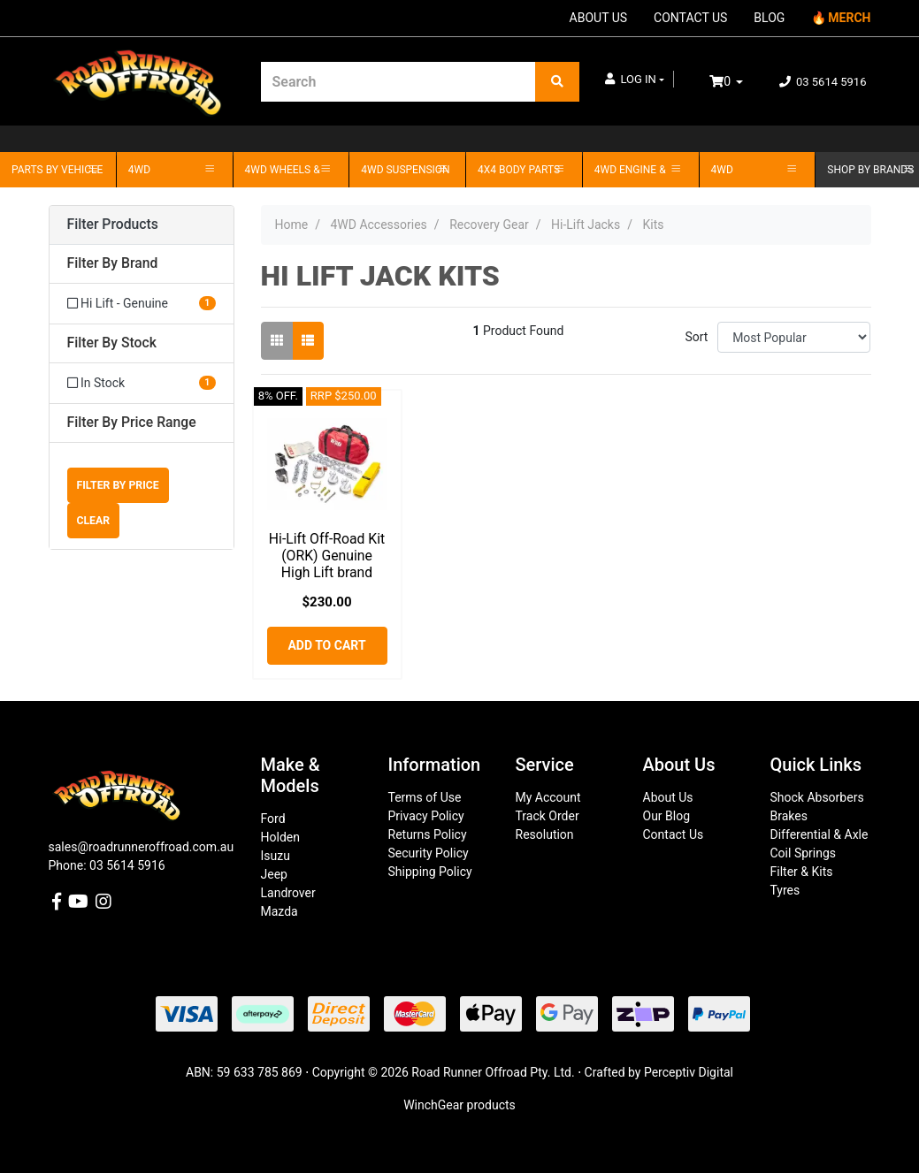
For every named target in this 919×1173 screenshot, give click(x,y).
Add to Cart (326, 645)
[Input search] (398, 82)
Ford (273, 818)
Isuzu (275, 856)
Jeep (274, 874)
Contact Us (673, 834)
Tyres (785, 890)
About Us (668, 797)
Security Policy (428, 853)
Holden (280, 837)
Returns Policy (427, 834)
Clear (94, 520)
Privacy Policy (426, 816)
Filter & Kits (801, 872)
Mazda (279, 911)
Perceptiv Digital (688, 1072)
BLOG (769, 18)
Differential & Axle (819, 834)
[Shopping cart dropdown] (738, 81)
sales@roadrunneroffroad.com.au (141, 847)
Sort (696, 337)
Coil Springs (803, 853)
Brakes (789, 816)
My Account (548, 797)
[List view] (308, 341)
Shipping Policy (430, 872)
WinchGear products (459, 1105)
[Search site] (557, 82)
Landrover (288, 893)
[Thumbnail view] (277, 341)
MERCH (849, 18)
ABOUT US (599, 18)
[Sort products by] (793, 337)
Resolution (545, 834)
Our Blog (667, 816)
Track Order (547, 816)
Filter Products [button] (112, 224)
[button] (634, 79)
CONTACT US (690, 18)
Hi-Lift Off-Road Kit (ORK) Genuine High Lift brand (327, 555)
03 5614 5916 (823, 81)
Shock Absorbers (817, 797)
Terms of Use (425, 797)
